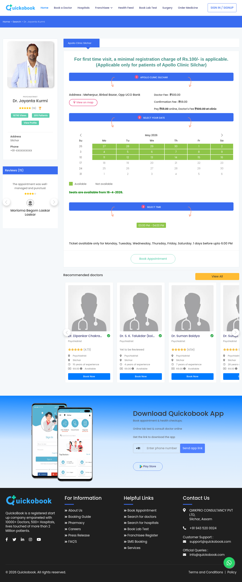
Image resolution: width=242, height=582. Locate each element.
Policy (231, 572)
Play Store (148, 466)
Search (17, 21)
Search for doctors (142, 517)
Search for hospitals (143, 523)
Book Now (89, 376)
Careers (74, 529)
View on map (83, 102)
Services (134, 548)
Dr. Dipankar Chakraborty (85, 336)
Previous (6, 202)
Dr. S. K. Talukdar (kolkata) (137, 336)
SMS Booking (137, 542)
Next (54, 202)
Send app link (192, 448)
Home (6, 21)
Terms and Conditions (205, 572)
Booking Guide (79, 517)
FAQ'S (72, 542)
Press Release (79, 535)
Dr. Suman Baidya (185, 336)
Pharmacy (76, 523)
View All (217, 276)
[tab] (81, 43)
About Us (75, 510)
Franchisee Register (143, 535)
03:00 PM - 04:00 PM (151, 225)
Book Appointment (142, 510)
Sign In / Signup (222, 8)
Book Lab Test (138, 529)
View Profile (30, 122)
